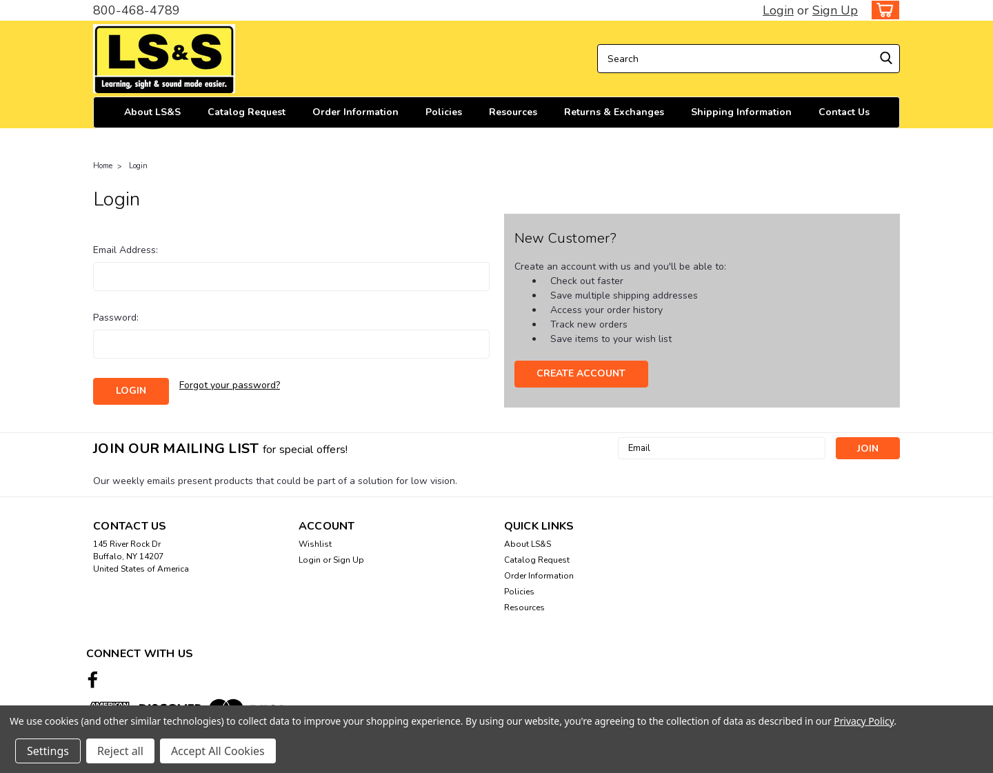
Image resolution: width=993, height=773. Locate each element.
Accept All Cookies (218, 751)
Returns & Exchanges (614, 112)
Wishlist (315, 544)
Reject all (120, 751)
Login (778, 10)
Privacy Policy (864, 720)
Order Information (355, 112)
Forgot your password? (229, 385)
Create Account (580, 373)
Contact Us (844, 112)
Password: (116, 317)
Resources (513, 112)
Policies (443, 112)
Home (102, 166)
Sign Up (835, 10)
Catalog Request (246, 112)
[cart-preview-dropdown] (882, 10)
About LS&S (152, 112)
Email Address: (125, 250)
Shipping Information (741, 112)
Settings (48, 751)
